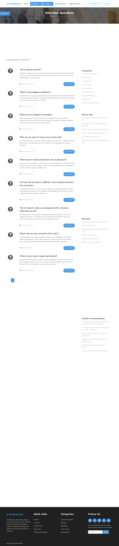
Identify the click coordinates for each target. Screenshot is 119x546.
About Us (36, 519)
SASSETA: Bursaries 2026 (89, 235)
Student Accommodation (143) (90, 103)
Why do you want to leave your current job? (43, 137)
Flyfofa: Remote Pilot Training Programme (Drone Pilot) (95, 142)
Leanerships (64, 526)
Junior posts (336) (87, 88)
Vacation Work (65, 529)
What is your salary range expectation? (40, 255)
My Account (75, 4)
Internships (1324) (87, 77)
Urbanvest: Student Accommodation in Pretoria (94, 351)
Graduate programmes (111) (90, 74)
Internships (64, 523)
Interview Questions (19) (88, 96)
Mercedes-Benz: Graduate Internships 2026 (94, 133)
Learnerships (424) (87, 81)
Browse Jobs (37, 529)
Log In (105, 4)
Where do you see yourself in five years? (41, 233)
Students (47, 4)
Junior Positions (65, 532)
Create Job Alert (38, 526)
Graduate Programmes (67, 519)
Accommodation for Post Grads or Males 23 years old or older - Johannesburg (95, 329)
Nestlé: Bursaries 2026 (88, 225)
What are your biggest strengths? (38, 114)
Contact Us (37, 523)
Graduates (35, 4)
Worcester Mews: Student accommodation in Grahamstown (94, 334)
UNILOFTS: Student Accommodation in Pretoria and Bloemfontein (95, 340)
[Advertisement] (59, 41)
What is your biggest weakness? (37, 92)
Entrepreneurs (61, 4)
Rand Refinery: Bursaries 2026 (90, 239)
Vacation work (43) (87, 85)
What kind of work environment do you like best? (46, 159)
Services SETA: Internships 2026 (91, 137)
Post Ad (94, 4)
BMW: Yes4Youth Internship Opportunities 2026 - (95, 119)
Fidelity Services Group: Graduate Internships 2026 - (94, 125)
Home (26, 4)
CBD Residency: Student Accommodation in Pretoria (94, 346)
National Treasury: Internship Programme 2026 (95, 129)
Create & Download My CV (41, 532)
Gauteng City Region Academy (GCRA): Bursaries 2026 (95, 230)
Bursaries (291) (86, 99)
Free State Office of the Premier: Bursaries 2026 (95, 222)
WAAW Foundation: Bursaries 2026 (92, 242)
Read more (69, 84)
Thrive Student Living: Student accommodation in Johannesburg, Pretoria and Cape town (95, 323)
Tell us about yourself (31, 69)
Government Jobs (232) (88, 92)
